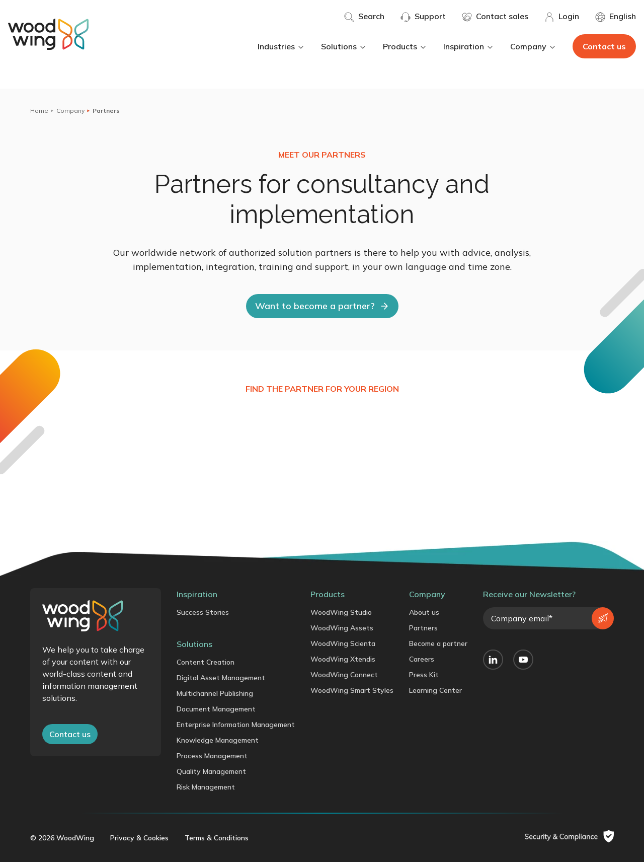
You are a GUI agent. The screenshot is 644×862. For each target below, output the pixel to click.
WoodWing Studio (341, 612)
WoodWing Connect (344, 674)
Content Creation (205, 662)
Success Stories (203, 612)
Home (39, 110)
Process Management (212, 755)
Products (405, 46)
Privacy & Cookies (139, 837)
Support (423, 16)
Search (364, 16)
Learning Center (435, 690)
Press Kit (424, 674)
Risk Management (206, 787)
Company (533, 46)
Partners (423, 627)
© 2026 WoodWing (62, 837)
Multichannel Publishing (215, 693)
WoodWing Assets (341, 627)
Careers (421, 659)
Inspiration (468, 46)
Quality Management (211, 771)
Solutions (344, 46)
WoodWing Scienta (342, 643)
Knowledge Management (218, 740)
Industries (281, 46)
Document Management (216, 708)
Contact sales (495, 16)
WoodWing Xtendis (342, 659)
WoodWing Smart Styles (351, 690)
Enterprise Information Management (236, 724)
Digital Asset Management (221, 677)
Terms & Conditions (217, 837)
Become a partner (438, 643)
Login (561, 16)
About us (424, 612)
